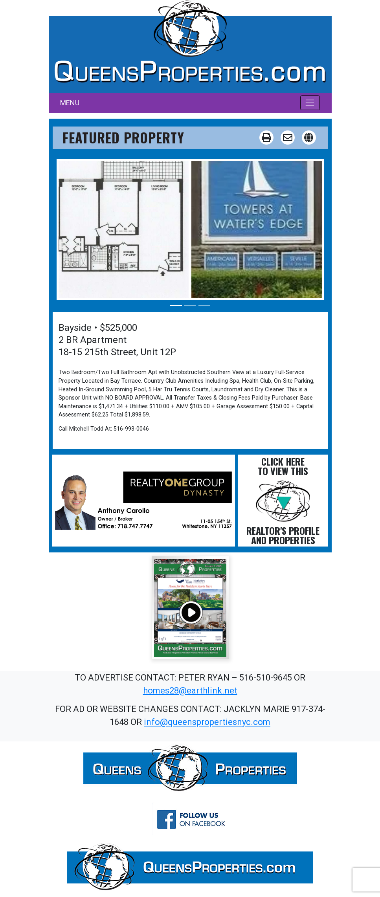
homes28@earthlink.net (190, 690)
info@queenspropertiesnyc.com (207, 722)
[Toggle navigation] (310, 102)
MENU (69, 103)
